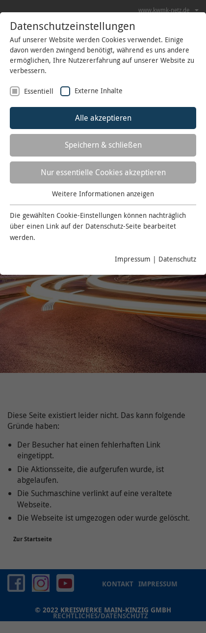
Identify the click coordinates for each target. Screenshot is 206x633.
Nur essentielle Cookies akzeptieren (103, 172)
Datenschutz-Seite (113, 226)
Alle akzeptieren (103, 117)
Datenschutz (177, 259)
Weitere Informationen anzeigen (103, 193)
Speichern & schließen (103, 144)
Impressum (133, 259)
